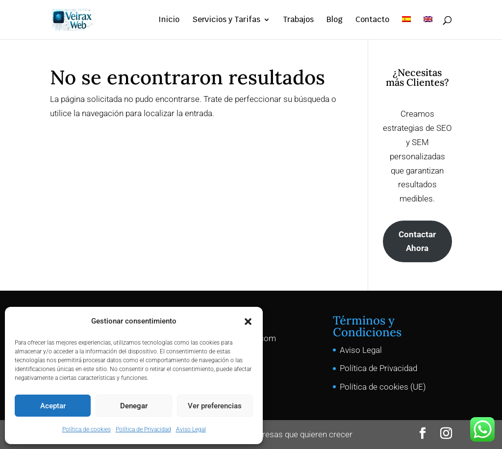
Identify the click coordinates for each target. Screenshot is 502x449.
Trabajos (298, 20)
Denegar (134, 405)
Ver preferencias (215, 405)
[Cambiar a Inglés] (428, 27)
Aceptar (53, 405)
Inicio (168, 20)
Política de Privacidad (143, 429)
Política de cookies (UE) (383, 387)
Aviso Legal (191, 429)
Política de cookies (86, 429)
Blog (334, 20)
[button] (248, 321)
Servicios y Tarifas (226, 20)
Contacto (372, 20)
